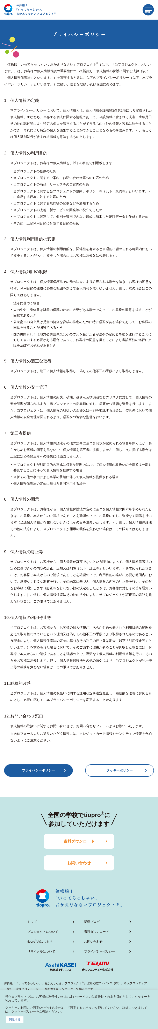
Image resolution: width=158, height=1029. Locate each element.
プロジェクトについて (42, 931)
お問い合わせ (79, 863)
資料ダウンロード (79, 841)
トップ (32, 921)
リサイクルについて (41, 951)
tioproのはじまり (39, 941)
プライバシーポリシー (99, 951)
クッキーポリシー (119, 770)
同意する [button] (15, 1019)
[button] (148, 9)
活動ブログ (92, 921)
